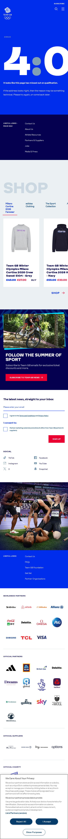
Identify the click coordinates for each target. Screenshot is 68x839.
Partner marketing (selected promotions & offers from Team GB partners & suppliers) (37, 429)
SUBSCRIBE (59, 3)
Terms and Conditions (27, 416)
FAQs (27, 562)
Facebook (41, 457)
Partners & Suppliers (34, 140)
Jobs (27, 146)
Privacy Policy (43, 416)
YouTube (40, 463)
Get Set (28, 573)
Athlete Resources (33, 135)
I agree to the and (29, 416)
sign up (57, 439)
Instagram (10, 463)
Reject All (21, 821)
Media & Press (31, 151)
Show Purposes (34, 832)
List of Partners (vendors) (16, 813)
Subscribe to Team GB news (26, 377)
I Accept (47, 821)
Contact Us (30, 123)
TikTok (8, 457)
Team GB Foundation (34, 567)
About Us (29, 129)
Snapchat (41, 468)
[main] (34, 806)
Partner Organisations (35, 579)
